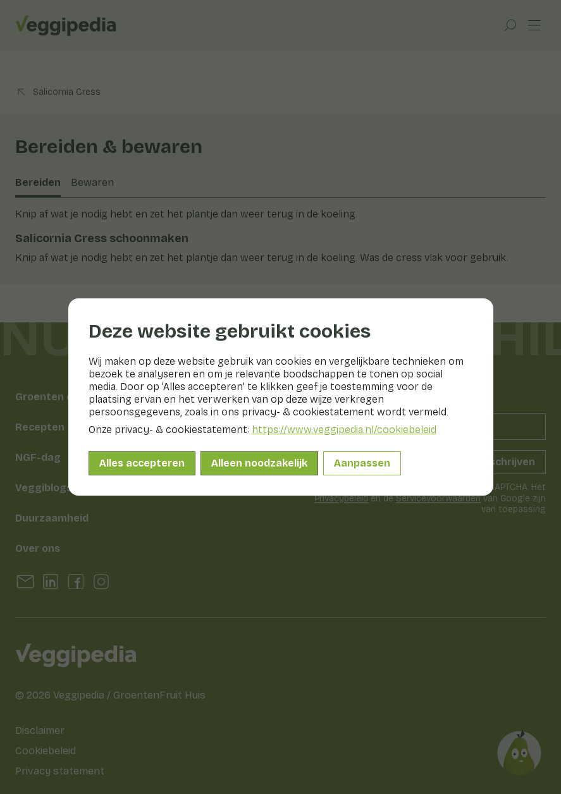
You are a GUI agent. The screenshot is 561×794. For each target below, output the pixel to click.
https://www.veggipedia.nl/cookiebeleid (344, 430)
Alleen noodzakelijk (259, 463)
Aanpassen (362, 463)
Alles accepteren (142, 463)
